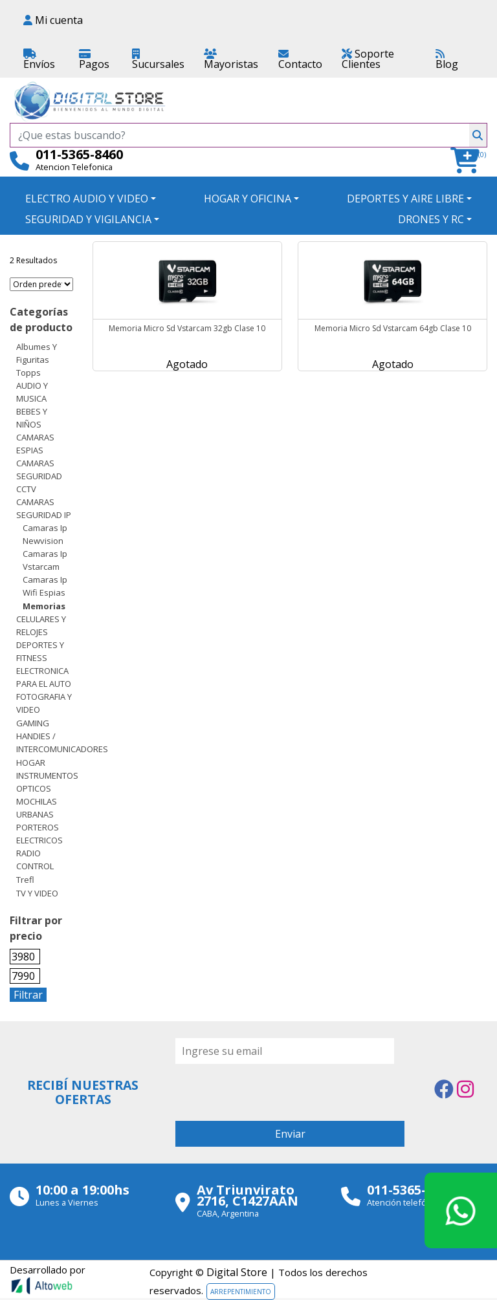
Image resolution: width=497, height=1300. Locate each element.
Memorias (44, 606)
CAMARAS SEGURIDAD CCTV (39, 476)
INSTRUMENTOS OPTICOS (47, 782)
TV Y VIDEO (37, 893)
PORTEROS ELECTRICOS (39, 833)
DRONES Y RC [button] (431, 219)
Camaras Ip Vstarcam (45, 560)
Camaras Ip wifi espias (45, 586)
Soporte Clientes (368, 59)
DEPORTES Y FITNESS (40, 651)
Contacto (300, 60)
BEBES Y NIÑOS (31, 418)
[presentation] (273, 1089)
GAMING (32, 723)
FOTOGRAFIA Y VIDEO (44, 703)
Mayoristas (231, 60)
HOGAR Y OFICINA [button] (247, 198)
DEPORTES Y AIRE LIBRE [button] (405, 198)
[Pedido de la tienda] (41, 284)
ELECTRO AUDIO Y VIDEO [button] (86, 198)
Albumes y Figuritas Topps (36, 359)
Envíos (39, 60)
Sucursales (158, 60)
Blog (447, 60)
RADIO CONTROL (35, 859)
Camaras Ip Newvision (45, 534)
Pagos (94, 60)
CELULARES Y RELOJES (41, 625)
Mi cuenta (53, 20)
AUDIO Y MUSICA (32, 392)
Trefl (25, 879)
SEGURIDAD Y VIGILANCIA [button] (88, 219)
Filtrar (28, 995)
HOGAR (30, 762)
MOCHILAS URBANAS (36, 808)
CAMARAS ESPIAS (35, 443)
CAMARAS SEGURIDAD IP (43, 508)
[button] (468, 160)
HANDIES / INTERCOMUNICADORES (62, 742)
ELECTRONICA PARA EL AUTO (43, 677)
